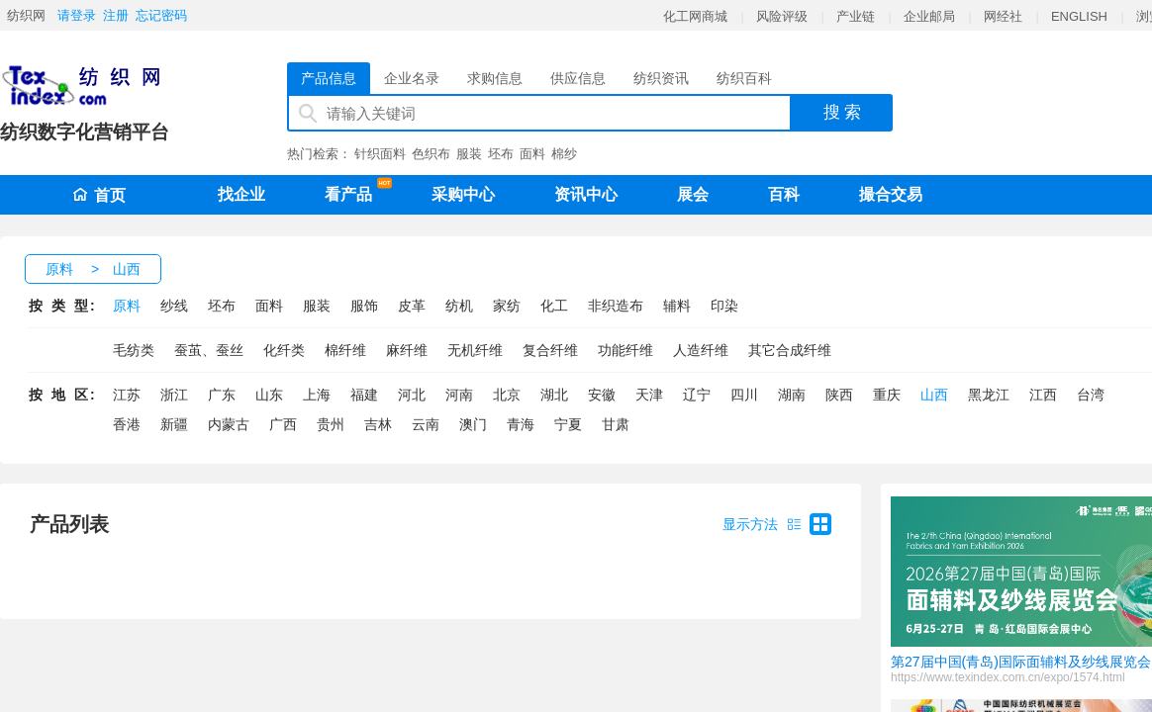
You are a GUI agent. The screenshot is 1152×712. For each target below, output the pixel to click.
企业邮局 (929, 16)
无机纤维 (475, 350)
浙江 (174, 394)
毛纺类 (133, 350)
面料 (532, 153)
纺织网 (26, 15)
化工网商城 (695, 16)
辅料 (677, 305)
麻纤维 (407, 350)
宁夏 (568, 424)
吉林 (378, 424)
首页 (99, 195)
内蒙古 (228, 424)
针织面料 (380, 153)
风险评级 (782, 16)
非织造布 (615, 305)
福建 (364, 394)
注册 (116, 15)
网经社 (1003, 16)
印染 (724, 305)
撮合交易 (890, 194)
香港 (127, 424)
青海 (520, 424)
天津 (649, 394)
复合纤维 (550, 350)
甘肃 (615, 424)
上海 (317, 394)
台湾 (1090, 394)
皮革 (412, 305)
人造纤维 (700, 350)
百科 (784, 194)
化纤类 (284, 350)
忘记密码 (161, 15)
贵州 (330, 424)
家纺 (507, 305)
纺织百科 (744, 78)
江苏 (127, 394)
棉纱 (564, 153)
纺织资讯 (661, 78)
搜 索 (842, 112)
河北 (412, 394)
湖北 (554, 394)
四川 (744, 394)
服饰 (364, 305)
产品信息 (328, 78)
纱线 (174, 305)
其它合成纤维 (789, 350)
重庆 (887, 394)
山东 (269, 394)
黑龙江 (988, 394)
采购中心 (463, 194)
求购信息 (495, 78)
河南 (459, 394)
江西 (1043, 394)
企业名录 (411, 78)
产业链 (855, 16)
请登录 (76, 15)
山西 (127, 269)
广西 (283, 424)
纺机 (459, 305)
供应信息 (578, 78)
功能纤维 (625, 350)
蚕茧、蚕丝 (208, 350)
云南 (425, 424)
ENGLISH (1079, 16)
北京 (507, 394)
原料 (59, 269)
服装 (469, 153)
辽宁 (697, 394)
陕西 (839, 394)
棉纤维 (345, 350)
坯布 (501, 153)
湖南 (792, 394)
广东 (222, 394)
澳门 (473, 424)
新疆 (174, 424)
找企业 (241, 194)
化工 (554, 305)
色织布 (431, 153)
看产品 (353, 191)
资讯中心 (586, 194)
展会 (693, 194)
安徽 (602, 394)
